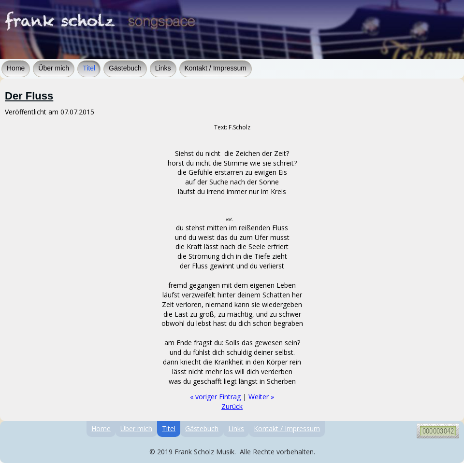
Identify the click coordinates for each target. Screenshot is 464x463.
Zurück (232, 406)
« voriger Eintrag (215, 396)
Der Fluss (29, 96)
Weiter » (261, 396)
